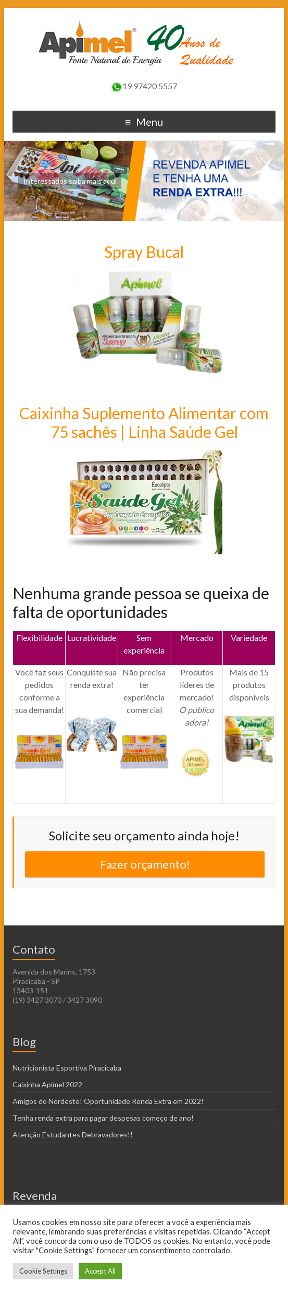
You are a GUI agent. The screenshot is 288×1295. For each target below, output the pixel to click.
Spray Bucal (144, 251)
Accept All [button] (100, 1271)
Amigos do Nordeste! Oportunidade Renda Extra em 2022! (108, 1101)
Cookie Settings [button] (43, 1271)
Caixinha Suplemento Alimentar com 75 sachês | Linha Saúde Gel (144, 422)
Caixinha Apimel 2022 (47, 1084)
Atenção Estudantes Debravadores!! (72, 1134)
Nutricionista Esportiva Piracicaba (66, 1067)
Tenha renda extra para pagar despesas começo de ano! (103, 1117)
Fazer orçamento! (145, 864)
